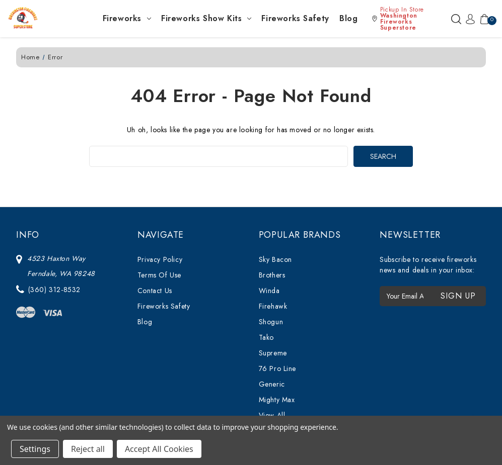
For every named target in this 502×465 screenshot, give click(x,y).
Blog (348, 18)
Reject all (88, 448)
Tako (266, 337)
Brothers (272, 275)
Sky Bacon (275, 259)
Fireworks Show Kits (206, 18)
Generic (272, 384)
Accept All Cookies (159, 448)
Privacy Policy (159, 259)
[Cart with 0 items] (482, 19)
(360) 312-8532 (54, 290)
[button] (409, 19)
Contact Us (154, 291)
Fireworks (127, 18)
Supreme (273, 353)
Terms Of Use (159, 275)
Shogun (271, 322)
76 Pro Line (278, 368)
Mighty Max (277, 400)
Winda (269, 291)
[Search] (456, 19)
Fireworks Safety (295, 18)
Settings (35, 448)
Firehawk (273, 306)
